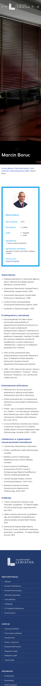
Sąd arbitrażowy (22, 168)
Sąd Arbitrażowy (10, 576)
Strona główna (8, 168)
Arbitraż (6, 624)
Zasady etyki (9, 638)
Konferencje (9, 676)
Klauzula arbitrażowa (12, 646)
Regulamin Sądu (10, 651)
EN (6, 7)
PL (2, 7)
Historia (7, 581)
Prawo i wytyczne (11, 642)
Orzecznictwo (9, 613)
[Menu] (38, 6)
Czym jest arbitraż (11, 629)
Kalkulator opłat (10, 655)
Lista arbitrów (10, 599)
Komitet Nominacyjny (13, 590)
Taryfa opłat (9, 660)
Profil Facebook (10, 685)
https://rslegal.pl (12, 261)
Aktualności (7, 671)
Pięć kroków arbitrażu (13, 633)
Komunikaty (9, 680)
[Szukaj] (32, 7)
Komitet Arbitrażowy (12, 586)
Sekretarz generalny (12, 595)
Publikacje (8, 604)
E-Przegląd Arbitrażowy (14, 608)
